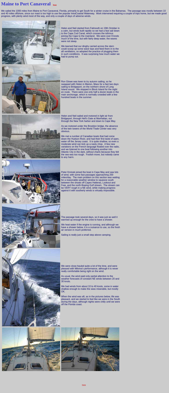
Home (55, 5)
